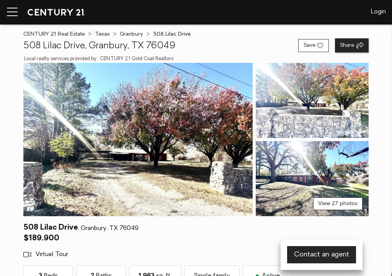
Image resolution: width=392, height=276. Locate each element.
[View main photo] (137, 139)
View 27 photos (338, 204)
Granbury (131, 34)
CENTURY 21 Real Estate (54, 34)
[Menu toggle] (12, 12)
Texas (102, 34)
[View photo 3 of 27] (312, 178)
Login (378, 12)
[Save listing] (313, 45)
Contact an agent (321, 254)
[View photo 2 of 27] (312, 100)
